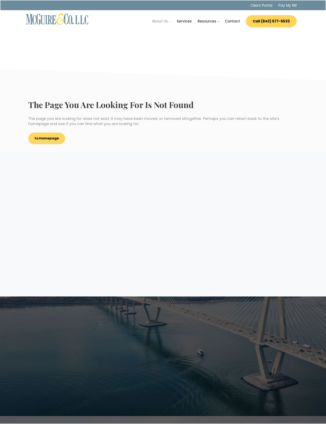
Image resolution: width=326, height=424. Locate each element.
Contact (232, 20)
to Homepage (47, 139)
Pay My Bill (287, 4)
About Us (161, 20)
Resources (208, 20)
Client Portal (261, 4)
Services (184, 20)
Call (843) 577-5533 (271, 20)
